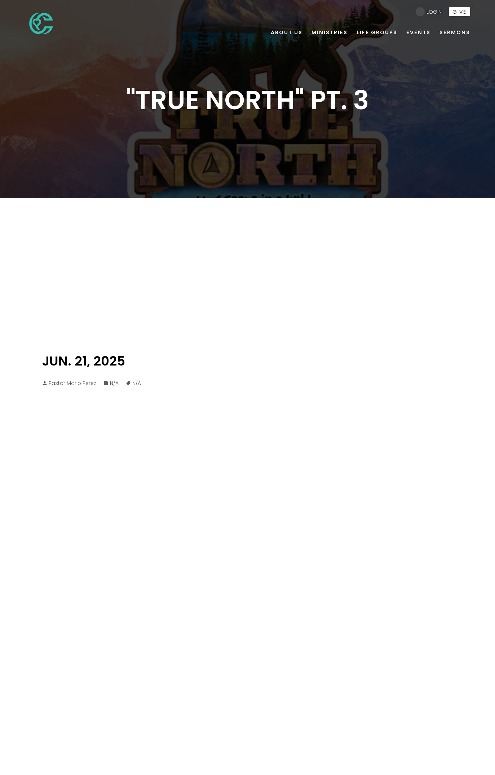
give (459, 11)
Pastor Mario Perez (72, 383)
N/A (114, 383)
